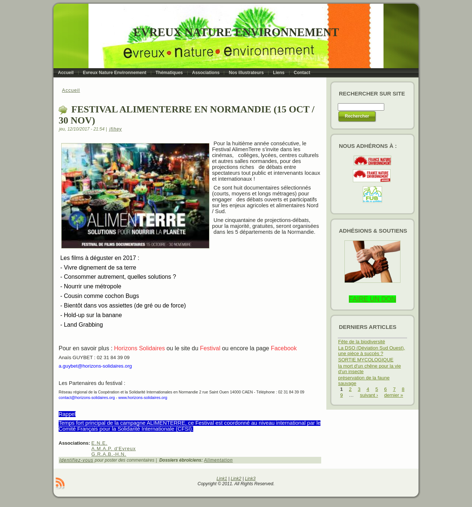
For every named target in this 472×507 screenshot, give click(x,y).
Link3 (250, 478)
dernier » (393, 395)
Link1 (221, 478)
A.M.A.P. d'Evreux (113, 448)
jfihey (116, 129)
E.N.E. (99, 443)
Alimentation (218, 460)
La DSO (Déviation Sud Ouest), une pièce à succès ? (371, 350)
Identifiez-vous (76, 460)
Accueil (71, 90)
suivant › (369, 395)
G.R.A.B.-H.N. (108, 454)
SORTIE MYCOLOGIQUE (365, 359)
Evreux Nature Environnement (236, 32)
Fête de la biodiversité (361, 341)
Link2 (236, 478)
